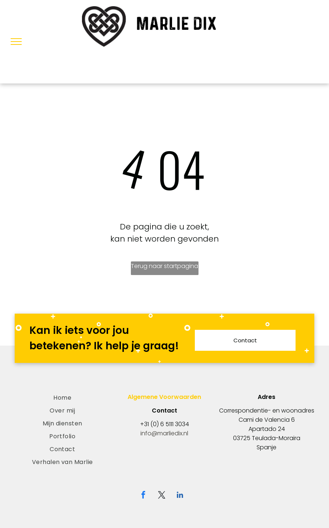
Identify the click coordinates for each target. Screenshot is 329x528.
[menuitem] (62, 397)
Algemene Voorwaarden (164, 397)
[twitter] (161, 495)
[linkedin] (180, 495)
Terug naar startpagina (164, 266)
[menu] (16, 41)
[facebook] (143, 495)
